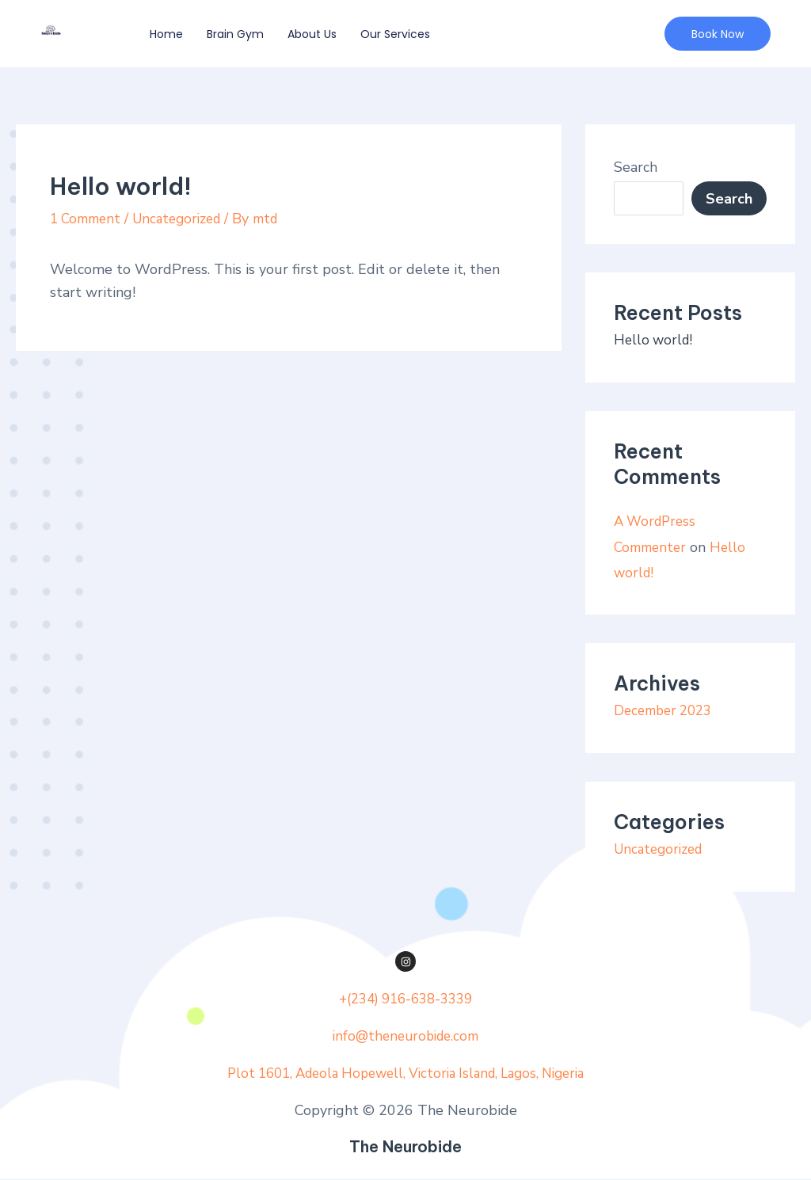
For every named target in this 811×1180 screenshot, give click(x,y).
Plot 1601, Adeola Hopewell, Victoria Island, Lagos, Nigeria (405, 1072)
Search (635, 167)
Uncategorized (186, 218)
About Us (312, 34)
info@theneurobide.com (405, 1035)
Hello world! (655, 339)
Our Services (395, 34)
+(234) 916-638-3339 (405, 998)
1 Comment (88, 218)
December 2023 (667, 709)
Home (166, 34)
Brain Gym (235, 34)
